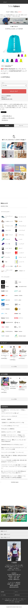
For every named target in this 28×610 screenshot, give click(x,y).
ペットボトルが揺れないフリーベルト (10, 425)
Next (26, 21)
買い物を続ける (4, 120)
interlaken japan (14, 482)
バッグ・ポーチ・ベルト (9, 65)
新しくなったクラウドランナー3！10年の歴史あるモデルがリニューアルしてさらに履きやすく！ (13, 472)
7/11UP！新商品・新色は (14, 11)
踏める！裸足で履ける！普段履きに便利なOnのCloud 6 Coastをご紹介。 (13, 456)
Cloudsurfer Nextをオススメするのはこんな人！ (12, 444)
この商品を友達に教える (6, 115)
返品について (4, 97)
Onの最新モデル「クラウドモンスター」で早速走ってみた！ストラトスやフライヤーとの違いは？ (13, 411)
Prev (2, 21)
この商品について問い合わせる (7, 118)
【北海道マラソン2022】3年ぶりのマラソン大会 (12, 422)
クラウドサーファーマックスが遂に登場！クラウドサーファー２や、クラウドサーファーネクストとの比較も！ (13, 466)
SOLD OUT (14, 91)
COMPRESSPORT (8, 66)
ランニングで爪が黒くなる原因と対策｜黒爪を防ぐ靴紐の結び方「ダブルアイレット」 (13, 461)
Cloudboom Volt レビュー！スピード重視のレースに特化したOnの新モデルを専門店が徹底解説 (13, 476)
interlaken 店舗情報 (6, 419)
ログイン (16, 591)
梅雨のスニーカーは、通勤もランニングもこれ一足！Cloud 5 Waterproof (13, 440)
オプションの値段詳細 (5, 95)
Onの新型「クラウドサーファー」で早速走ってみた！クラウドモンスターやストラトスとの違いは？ (13, 435)
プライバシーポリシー (18, 600)
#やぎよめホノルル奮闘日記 (7, 428)
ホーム (2, 65)
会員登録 (2, 591)
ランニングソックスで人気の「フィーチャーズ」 (12, 452)
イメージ (21, 125)
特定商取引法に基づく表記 (6, 99)
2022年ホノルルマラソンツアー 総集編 (10, 432)
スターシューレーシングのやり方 (9, 416)
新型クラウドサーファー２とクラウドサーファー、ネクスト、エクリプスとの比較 (13, 448)
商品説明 (7, 125)
